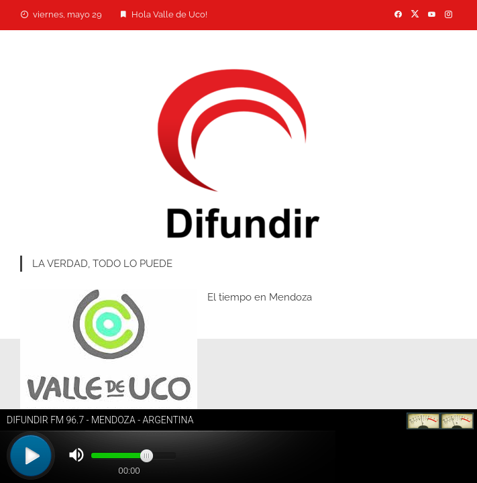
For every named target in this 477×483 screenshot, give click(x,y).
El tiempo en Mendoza (259, 297)
